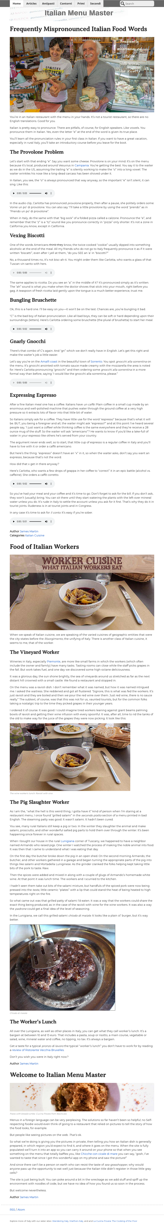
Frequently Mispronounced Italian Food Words (78, 29)
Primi (81, 3)
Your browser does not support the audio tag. (32, 193)
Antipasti (48, 3)
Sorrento (96, 361)
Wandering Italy (60, 1221)
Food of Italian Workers (44, 546)
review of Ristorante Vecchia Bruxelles (38, 1050)
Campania (82, 165)
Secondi (95, 3)
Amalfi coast (49, 361)
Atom (21, 1209)
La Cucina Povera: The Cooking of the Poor (115, 1221)
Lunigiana (67, 841)
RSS (12, 1209)
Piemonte (53, 661)
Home (17, 3)
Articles (31, 3)
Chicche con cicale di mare (99, 1154)
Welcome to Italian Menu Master (58, 1075)
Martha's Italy (76, 1221)
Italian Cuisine (34, 535)
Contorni (66, 3)
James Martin (29, 531)
